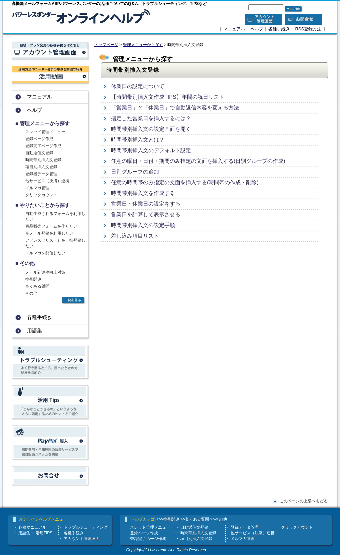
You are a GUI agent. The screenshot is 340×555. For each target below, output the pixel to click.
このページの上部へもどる (304, 501)
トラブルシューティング (86, 527)
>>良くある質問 (194, 519)
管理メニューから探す (143, 44)
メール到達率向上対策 (45, 272)
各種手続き (279, 28)
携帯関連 (33, 279)
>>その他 (218, 519)
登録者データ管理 (41, 174)
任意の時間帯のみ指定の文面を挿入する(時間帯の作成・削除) (185, 182)
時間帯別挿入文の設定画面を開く (151, 129)
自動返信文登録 (39, 153)
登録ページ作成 (39, 138)
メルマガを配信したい (45, 253)
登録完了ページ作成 (43, 146)
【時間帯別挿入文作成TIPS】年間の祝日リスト (167, 97)
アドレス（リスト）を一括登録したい (55, 243)
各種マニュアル (32, 527)
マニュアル (234, 28)
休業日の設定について (137, 86)
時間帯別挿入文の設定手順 (143, 225)
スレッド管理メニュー (45, 131)
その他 (31, 293)
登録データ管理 (245, 527)
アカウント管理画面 (82, 538)
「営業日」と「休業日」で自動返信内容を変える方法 (175, 107)
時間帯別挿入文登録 (43, 160)
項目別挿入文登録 (41, 167)
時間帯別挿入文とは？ (137, 140)
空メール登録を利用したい (49, 233)
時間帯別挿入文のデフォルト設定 (151, 150)
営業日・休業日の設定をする (145, 204)
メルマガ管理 (37, 188)
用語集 (24, 533)
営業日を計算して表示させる (145, 214)
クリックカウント (41, 195)
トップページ (106, 44)
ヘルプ (256, 28)
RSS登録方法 (308, 28)
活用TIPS (44, 533)
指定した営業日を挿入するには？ (151, 118)
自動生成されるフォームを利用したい (55, 216)
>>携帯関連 (169, 519)
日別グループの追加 (135, 172)
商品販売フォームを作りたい (51, 226)
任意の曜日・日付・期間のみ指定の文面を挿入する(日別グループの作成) (198, 161)
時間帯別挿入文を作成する (143, 193)
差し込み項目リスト (135, 236)
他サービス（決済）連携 (47, 181)
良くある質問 (37, 286)
